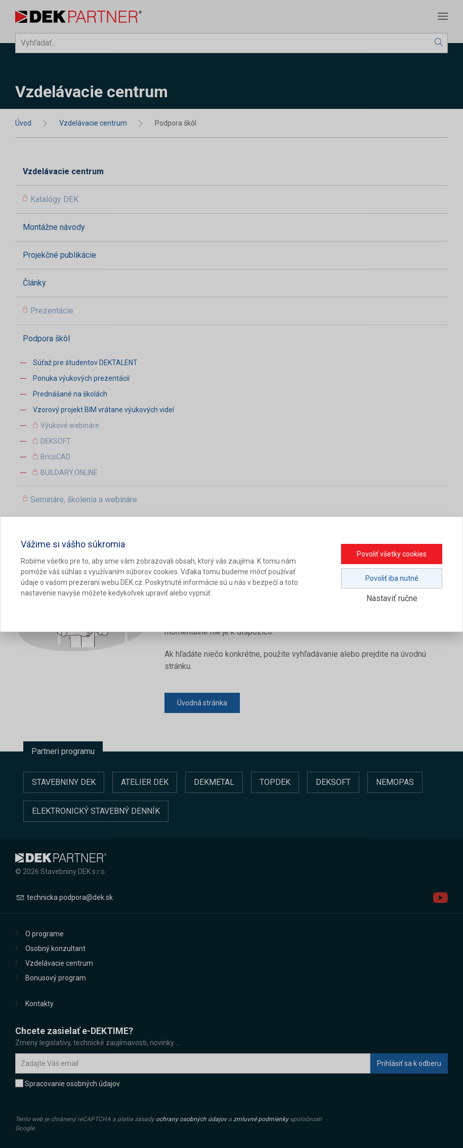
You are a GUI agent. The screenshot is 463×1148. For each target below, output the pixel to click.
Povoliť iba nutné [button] (391, 578)
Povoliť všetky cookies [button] (392, 554)
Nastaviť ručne (391, 598)
